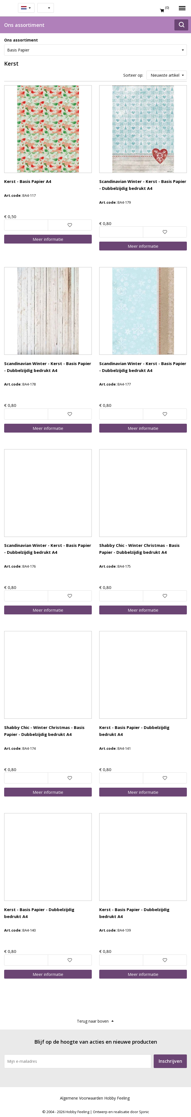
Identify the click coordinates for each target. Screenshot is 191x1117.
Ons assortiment (21, 40)
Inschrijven (170, 1061)
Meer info (48, 239)
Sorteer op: (133, 75)
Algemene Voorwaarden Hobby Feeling (95, 1098)
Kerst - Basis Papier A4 (27, 181)
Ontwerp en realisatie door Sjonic (121, 1111)
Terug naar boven (93, 1021)
